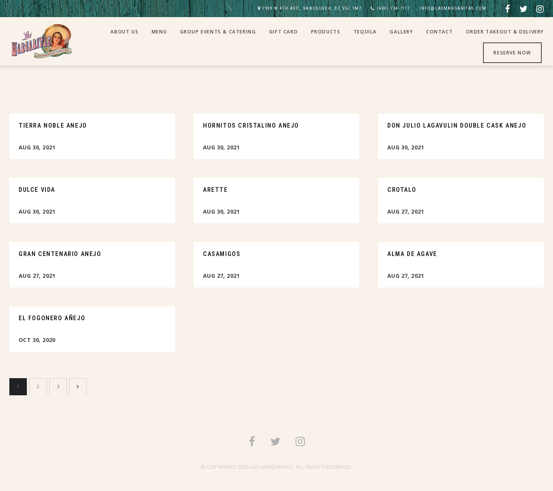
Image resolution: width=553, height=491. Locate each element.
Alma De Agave (412, 254)
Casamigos (221, 254)
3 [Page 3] (58, 386)
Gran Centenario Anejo (60, 254)
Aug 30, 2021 (37, 147)
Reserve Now (512, 52)
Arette (215, 189)
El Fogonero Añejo (52, 318)
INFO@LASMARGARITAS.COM (453, 8)
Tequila (365, 31)
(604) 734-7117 (393, 8)
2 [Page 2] (38, 386)
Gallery (401, 31)
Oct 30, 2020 (37, 340)
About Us (124, 31)
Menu (159, 31)
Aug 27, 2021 (405, 211)
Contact (439, 31)
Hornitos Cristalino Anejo (251, 125)
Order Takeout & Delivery (505, 31)
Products (326, 31)
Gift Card (283, 31)
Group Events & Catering (218, 31)
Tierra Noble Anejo (53, 125)
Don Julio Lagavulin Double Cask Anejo (456, 125)
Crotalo (401, 189)
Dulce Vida (37, 189)
